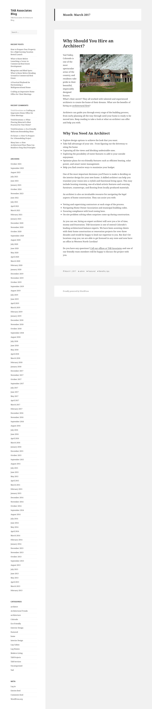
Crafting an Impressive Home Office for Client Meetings (23, 113)
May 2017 (14, 396)
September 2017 (17, 383)
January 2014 (16, 544)
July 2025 (14, 176)
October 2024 (16, 189)
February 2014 (16, 540)
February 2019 (16, 312)
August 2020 (15, 240)
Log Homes (15, 649)
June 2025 (15, 181)
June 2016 (15, 434)
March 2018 (15, 358)
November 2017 (17, 375)
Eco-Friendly (16, 623)
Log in (13, 686)
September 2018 (17, 333)
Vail (12, 670)
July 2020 (14, 244)
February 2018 (16, 362)
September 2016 (17, 421)
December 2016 (17, 413)
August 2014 (15, 514)
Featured (14, 632)
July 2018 (14, 341)
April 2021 (15, 206)
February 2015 (16, 489)
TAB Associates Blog (21, 12)
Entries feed (15, 690)
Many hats (15, 142)
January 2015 (16, 493)
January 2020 (16, 269)
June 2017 (15, 392)
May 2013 (14, 578)
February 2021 (16, 214)
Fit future (14, 136)
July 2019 (14, 295)
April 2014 (15, 531)
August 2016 (15, 426)
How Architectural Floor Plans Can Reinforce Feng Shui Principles (23, 145)
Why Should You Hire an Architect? (88, 43)
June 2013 (15, 573)
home (13, 636)
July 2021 (14, 202)
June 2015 (15, 472)
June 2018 (15, 345)
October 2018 (16, 328)
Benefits (102, 271)
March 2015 (15, 485)
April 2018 (15, 354)
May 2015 (14, 476)
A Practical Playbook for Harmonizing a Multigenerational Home (21, 85)
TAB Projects (16, 657)
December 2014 (17, 497)
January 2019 (16, 316)
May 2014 (14, 527)
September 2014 (17, 510)
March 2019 (15, 307)
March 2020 (15, 261)
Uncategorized (16, 666)
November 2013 (17, 552)
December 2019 (17, 274)
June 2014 (15, 523)
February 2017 (16, 409)
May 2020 (14, 252)
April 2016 (15, 438)
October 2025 (16, 164)
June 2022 (15, 198)
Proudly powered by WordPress (76, 291)
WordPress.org (17, 699)
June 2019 (15, 299)
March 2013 (15, 586)
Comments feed (17, 695)
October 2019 (16, 282)
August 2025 (15, 172)
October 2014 (16, 506)
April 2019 (15, 303)
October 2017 (16, 379)
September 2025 (17, 168)
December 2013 (17, 548)
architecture (16, 615)
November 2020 (17, 227)
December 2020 (17, 223)
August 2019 (15, 290)
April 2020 (15, 257)
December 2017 (17, 371)
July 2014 (14, 518)
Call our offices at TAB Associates (106, 248)
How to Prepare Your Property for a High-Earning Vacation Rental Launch (23, 52)
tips (107, 271)
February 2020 (16, 265)
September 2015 (17, 459)
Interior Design (17, 640)
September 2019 (17, 286)
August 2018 (15, 337)
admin (82, 271)
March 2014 (15, 535)
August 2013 (15, 565)
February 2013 (16, 590)
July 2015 (14, 468)
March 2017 (15, 404)
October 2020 (16, 231)
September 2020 (17, 236)
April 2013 (15, 582)
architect (14, 607)
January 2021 (16, 219)
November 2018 (17, 324)
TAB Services (16, 661)
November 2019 (17, 278)
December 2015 (17, 451)
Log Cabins (15, 645)
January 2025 (16, 185)
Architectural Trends (19, 611)
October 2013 (16, 557)
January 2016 (16, 447)
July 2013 (14, 569)
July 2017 (14, 388)
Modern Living (17, 653)
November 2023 (17, 193)
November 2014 (17, 502)
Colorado (14, 619)
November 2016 (17, 417)
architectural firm (80, 105)
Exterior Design (17, 628)
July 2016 (14, 430)
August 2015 (15, 464)
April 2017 (15, 400)
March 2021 (15, 210)
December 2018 (17, 320)
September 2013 (17, 561)
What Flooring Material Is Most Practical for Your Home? (21, 122)
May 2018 (14, 350)
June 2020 (15, 248)
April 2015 (15, 480)
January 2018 (16, 366)
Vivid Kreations (17, 120)
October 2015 (16, 455)
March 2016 (15, 442)
